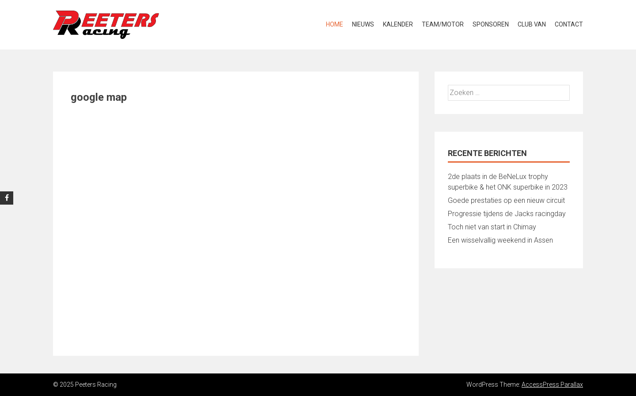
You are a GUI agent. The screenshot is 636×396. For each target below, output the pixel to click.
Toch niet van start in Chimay (492, 227)
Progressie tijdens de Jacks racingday (507, 213)
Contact (569, 24)
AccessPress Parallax (552, 384)
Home (334, 24)
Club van (532, 24)
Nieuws (363, 24)
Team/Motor (443, 24)
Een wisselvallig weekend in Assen (500, 240)
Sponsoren (491, 24)
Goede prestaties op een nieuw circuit (506, 200)
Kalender (398, 24)
